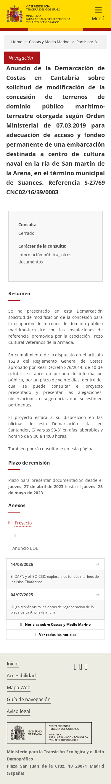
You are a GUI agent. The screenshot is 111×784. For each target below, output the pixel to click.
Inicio (13, 663)
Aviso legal (18, 711)
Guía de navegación (29, 699)
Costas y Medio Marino (49, 41)
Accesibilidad (21, 675)
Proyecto (23, 523)
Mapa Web (18, 687)
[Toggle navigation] (96, 14)
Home (16, 41)
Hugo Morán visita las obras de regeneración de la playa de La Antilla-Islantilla (52, 609)
